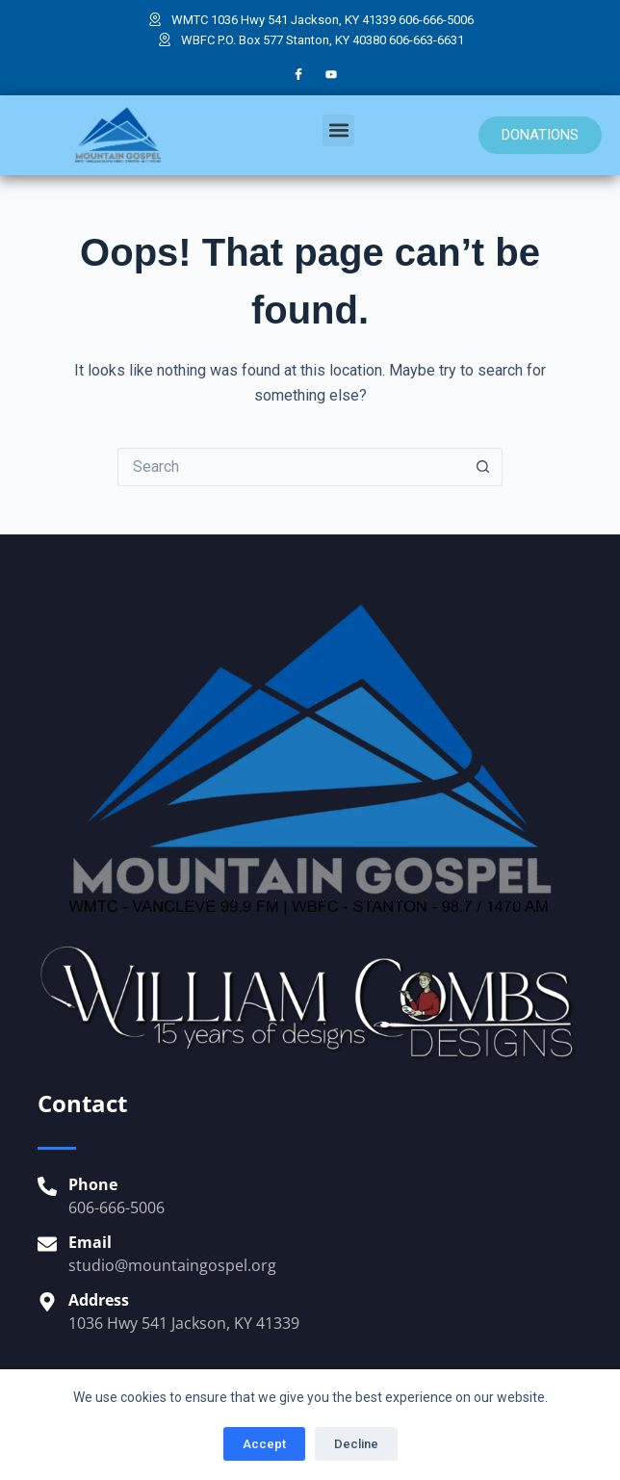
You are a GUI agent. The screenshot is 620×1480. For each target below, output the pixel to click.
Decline (356, 1444)
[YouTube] (331, 75)
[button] (338, 130)
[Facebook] (298, 75)
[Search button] (483, 467)
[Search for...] (290, 467)
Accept (264, 1444)
